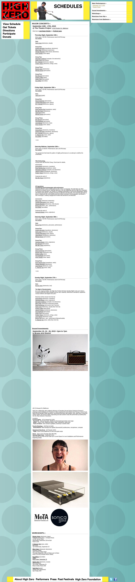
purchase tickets (45, 31)
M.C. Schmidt (38, 62)
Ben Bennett (38, 76)
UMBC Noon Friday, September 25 (40, 559)
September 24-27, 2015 (99, 5)
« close (37, 140)
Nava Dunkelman (39, 100)
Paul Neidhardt (39, 121)
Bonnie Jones (39, 69)
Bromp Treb (38, 205)
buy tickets (38, 38)
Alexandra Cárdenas (40, 58)
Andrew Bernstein (40, 48)
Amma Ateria (38, 130)
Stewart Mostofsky (40, 51)
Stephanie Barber (40, 212)
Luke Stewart (38, 123)
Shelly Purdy (38, 60)
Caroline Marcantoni (40, 102)
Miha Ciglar (38, 50)
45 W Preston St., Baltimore (60, 28)
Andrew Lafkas (39, 77)
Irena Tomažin (39, 53)
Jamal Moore (38, 235)
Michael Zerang (39, 70)
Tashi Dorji (38, 95)
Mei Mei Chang (39, 111)
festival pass (57, 31)
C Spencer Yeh (37, 544)
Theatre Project (97, 7)
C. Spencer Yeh (39, 135)
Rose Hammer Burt (40, 109)
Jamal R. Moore (39, 171)
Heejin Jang (38, 43)
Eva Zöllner (38, 80)
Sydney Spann (39, 63)
